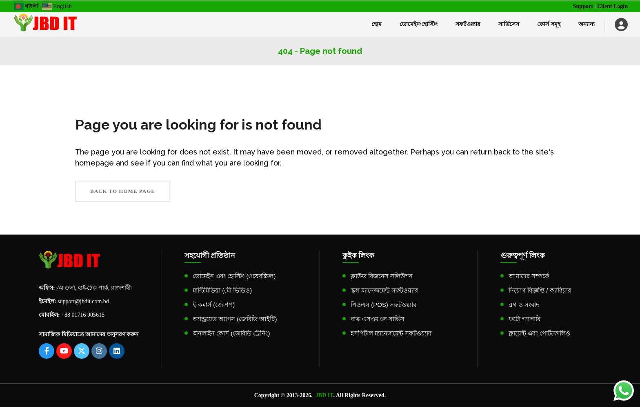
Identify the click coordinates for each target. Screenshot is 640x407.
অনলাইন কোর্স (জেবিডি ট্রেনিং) (231, 333)
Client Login (612, 6)
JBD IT (324, 395)
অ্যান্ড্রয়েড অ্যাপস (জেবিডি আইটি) (235, 318)
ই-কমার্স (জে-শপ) (214, 304)
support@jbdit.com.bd (83, 301)
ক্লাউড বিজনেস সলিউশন (382, 276)
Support (583, 6)
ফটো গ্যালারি (524, 318)
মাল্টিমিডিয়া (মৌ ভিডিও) (222, 290)
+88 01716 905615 (82, 315)
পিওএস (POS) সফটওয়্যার (383, 304)
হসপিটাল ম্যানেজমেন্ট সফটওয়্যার (391, 333)
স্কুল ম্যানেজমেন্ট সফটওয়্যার (384, 290)
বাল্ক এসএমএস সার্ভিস (377, 318)
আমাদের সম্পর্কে (529, 276)
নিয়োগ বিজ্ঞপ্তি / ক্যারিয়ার (540, 290)
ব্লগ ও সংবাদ (524, 304)
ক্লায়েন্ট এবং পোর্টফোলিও (539, 333)
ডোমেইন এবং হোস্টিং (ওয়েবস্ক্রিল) (234, 276)
